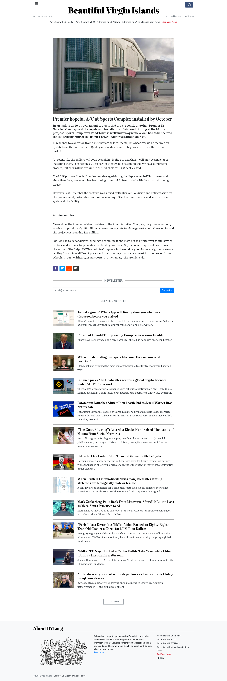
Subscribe (167, 290)
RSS (160, 658)
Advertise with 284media (61, 22)
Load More (113, 601)
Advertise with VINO (85, 22)
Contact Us (59, 675)
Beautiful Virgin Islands (113, 10)
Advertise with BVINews (108, 22)
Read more (99, 652)
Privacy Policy (78, 675)
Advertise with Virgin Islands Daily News (141, 22)
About (68, 675)
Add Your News (169, 22)
